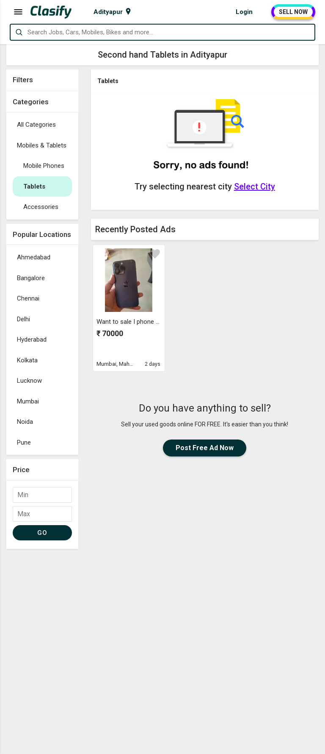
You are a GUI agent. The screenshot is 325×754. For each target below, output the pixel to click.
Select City (254, 186)
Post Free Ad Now (205, 448)
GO (42, 533)
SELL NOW (293, 11)
